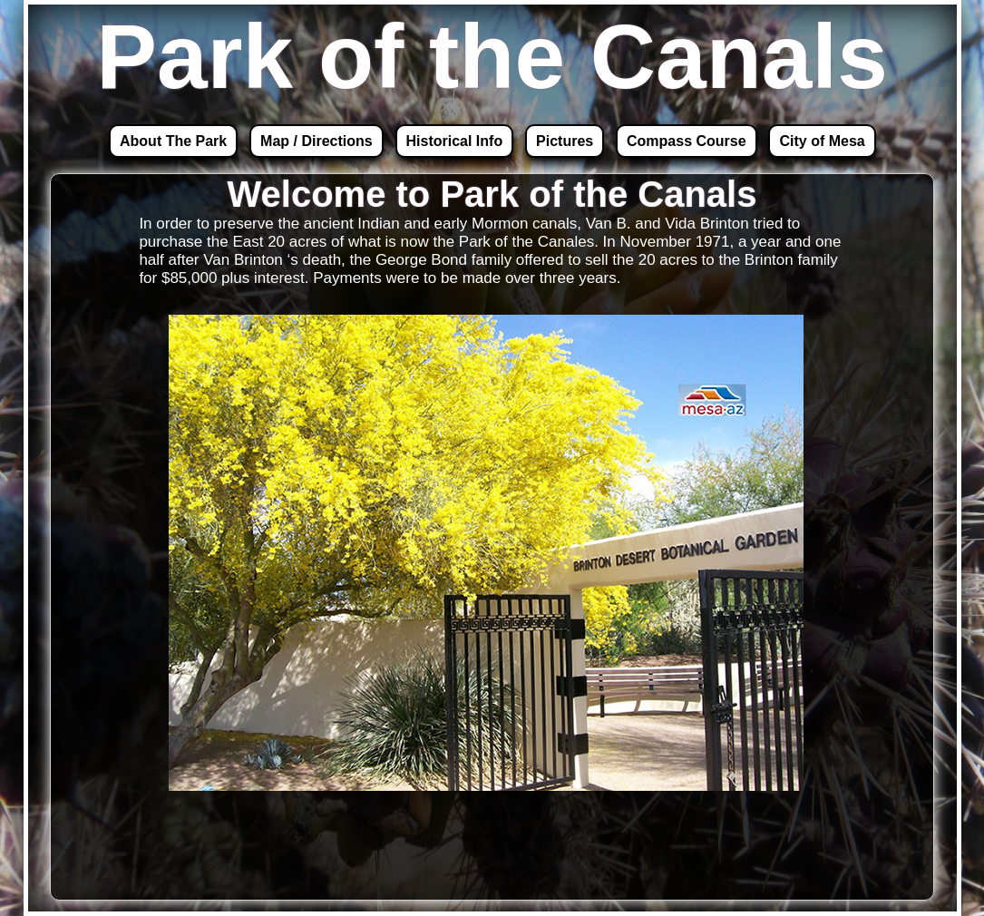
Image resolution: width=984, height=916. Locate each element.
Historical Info (454, 141)
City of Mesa (821, 141)
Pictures (564, 141)
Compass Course (686, 141)
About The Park (173, 141)
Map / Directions (316, 141)
